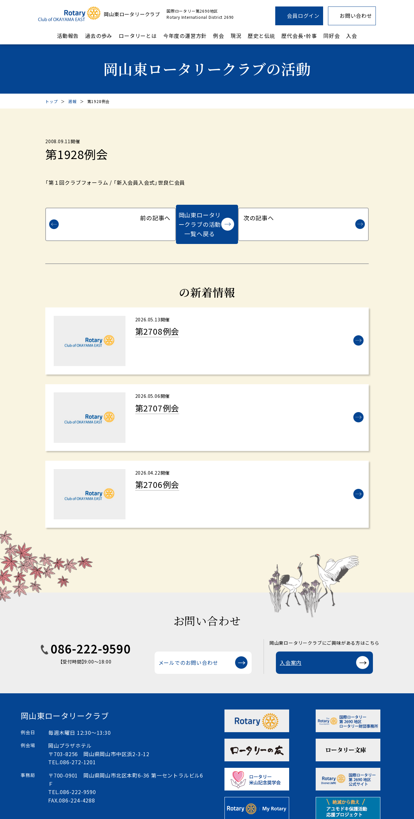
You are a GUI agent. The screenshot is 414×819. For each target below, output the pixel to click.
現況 (236, 36)
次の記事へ (331, 215)
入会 (351, 36)
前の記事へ (83, 215)
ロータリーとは (138, 36)
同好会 (331, 36)
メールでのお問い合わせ (188, 652)
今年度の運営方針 (185, 36)
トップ (51, 101)
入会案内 (290, 652)
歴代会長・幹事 (299, 36)
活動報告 (68, 36)
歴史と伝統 (261, 36)
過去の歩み (98, 36)
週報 (72, 101)
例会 (218, 36)
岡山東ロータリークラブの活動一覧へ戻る (199, 215)
